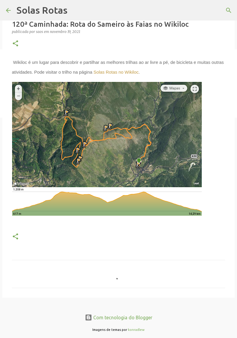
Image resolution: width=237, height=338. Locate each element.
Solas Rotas (42, 10)
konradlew (136, 329)
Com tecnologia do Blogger (118, 317)
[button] (15, 44)
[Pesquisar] (228, 10)
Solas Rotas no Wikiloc (116, 72)
